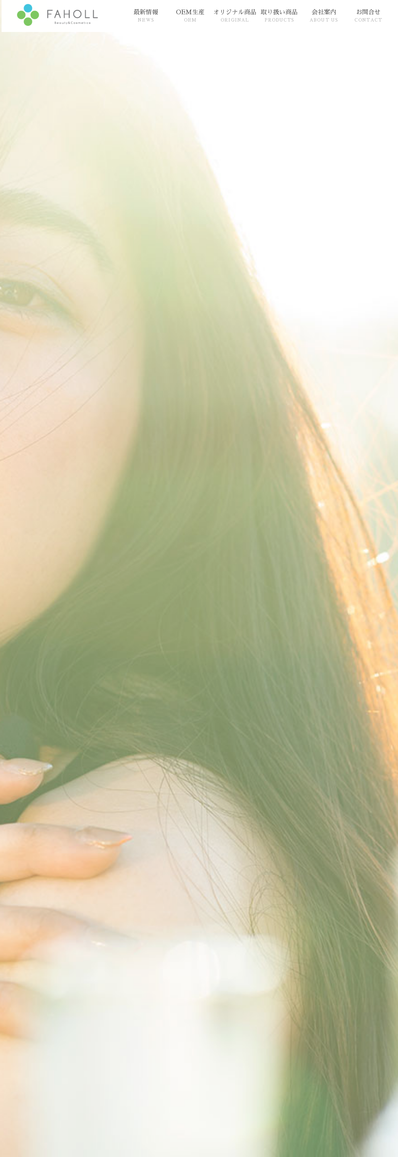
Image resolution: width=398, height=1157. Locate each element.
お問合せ (368, 15)
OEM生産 (190, 15)
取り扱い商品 (279, 15)
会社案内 (324, 15)
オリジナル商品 (234, 15)
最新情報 (145, 15)
